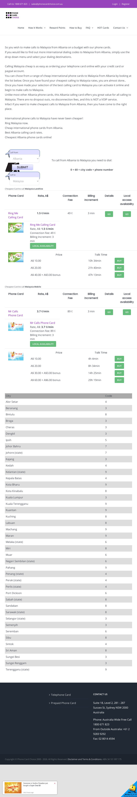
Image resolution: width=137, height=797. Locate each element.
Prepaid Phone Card (63, 703)
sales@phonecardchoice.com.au (47, 3)
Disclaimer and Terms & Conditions (85, 759)
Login (115, 3)
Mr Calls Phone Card (42, 323)
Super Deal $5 (35, 785)
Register (126, 3)
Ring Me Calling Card (42, 224)
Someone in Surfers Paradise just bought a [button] (35, 784)
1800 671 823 (21, 3)
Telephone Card (61, 695)
